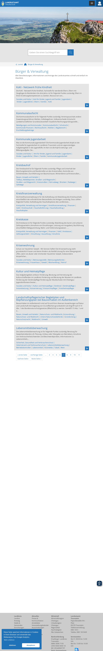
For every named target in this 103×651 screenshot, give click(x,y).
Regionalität (55, 627)
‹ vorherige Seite (36, 355)
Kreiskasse (22, 219)
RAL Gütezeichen (57, 632)
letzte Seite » (36, 359)
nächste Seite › (23, 359)
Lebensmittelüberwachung (31, 327)
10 (75, 355)
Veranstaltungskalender (40, 625)
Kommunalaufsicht (27, 112)
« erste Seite (22, 355)
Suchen (70, 52)
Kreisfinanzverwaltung (29, 193)
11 (79, 355)
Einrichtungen (19, 627)
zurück (19, 64)
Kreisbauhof (23, 164)
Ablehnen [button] (12, 645)
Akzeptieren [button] (31, 645)
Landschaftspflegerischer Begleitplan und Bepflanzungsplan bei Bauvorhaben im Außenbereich (47, 298)
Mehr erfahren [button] (9, 640)
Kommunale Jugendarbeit (31, 138)
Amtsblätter (36, 623)
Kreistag (17, 621)
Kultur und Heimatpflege (30, 271)
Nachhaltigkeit (56, 630)
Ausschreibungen (38, 627)
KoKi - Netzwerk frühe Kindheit (34, 86)
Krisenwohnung (25, 245)
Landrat (17, 618)
